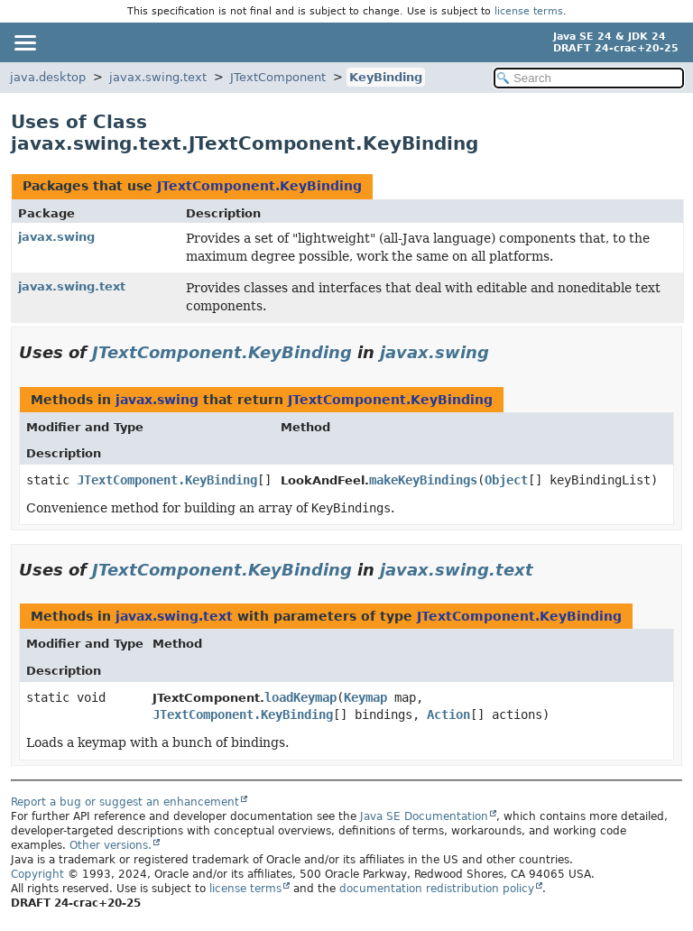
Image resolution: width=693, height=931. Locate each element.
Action (448, 714)
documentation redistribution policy (436, 888)
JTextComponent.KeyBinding (259, 186)
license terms (528, 11)
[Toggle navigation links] (24, 42)
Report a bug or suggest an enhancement (125, 802)
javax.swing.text (158, 77)
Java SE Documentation (424, 816)
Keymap (365, 697)
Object (506, 480)
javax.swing (56, 237)
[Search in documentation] (589, 78)
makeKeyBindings (423, 480)
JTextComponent (278, 77)
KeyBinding (385, 77)
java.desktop (48, 77)
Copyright (37, 874)
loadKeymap (300, 697)
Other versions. (110, 845)
